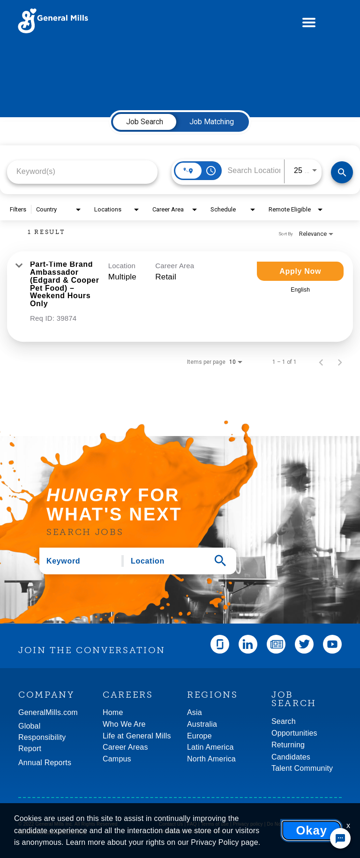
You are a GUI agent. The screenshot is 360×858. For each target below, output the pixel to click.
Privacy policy (248, 824)
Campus (117, 759)
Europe (199, 736)
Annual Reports (44, 763)
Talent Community (302, 768)
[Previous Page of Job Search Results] (321, 362)
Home (113, 712)
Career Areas (125, 747)
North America (211, 759)
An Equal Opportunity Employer (52, 831)
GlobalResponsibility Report (42, 737)
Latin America (210, 747)
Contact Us (171, 824)
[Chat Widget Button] (340, 838)
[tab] (144, 122)
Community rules (206, 831)
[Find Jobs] (342, 172)
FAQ (192, 824)
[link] (180, 296)
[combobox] (82, 171)
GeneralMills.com (48, 712)
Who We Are (124, 724)
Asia (194, 712)
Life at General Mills (137, 736)
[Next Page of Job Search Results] (339, 362)
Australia (202, 724)
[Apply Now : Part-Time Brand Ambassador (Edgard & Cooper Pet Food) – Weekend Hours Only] (300, 271)
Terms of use (215, 824)
